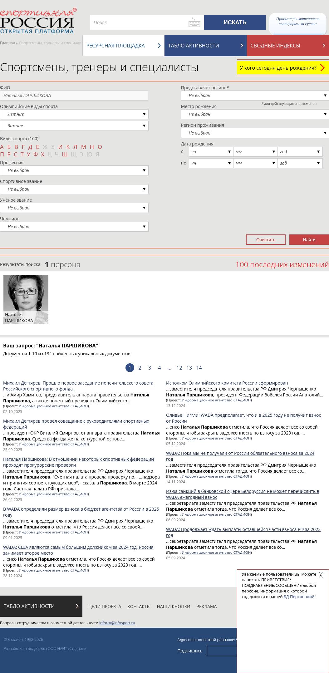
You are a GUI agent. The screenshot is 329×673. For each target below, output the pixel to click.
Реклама (207, 606)
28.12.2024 (12, 575)
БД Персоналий (299, 596)
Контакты (138, 606)
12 (179, 367)
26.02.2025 (12, 499)
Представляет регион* (205, 88)
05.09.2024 (175, 558)
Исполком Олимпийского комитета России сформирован (227, 383)
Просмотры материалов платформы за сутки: (297, 21)
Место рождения (199, 106)
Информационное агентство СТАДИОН (53, 406)
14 (199, 367)
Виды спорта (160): (20, 138)
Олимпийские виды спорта (29, 106)
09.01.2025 (12, 537)
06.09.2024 (175, 520)
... (170, 367)
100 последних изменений (282, 264)
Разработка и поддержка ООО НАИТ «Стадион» (45, 648)
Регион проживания (202, 125)
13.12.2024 (175, 405)
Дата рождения (197, 144)
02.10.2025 (12, 411)
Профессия (11, 162)
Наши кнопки (173, 606)
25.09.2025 (12, 449)
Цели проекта (105, 606)
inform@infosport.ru (117, 623)
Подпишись (190, 651)
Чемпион (10, 219)
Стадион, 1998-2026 (25, 639)
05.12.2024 (175, 443)
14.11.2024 (175, 481)
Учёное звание (16, 200)
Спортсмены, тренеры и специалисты (99, 67)
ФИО (5, 88)
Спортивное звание (21, 181)
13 (189, 367)
